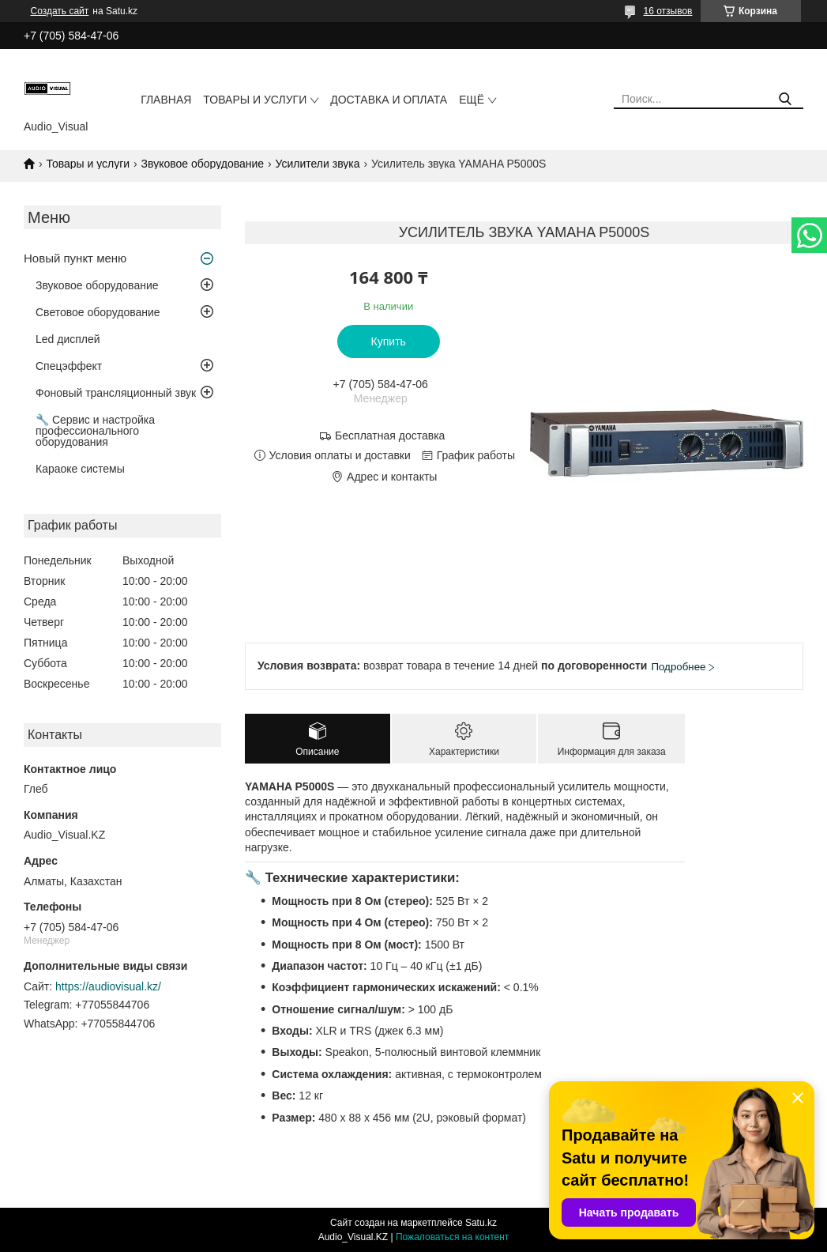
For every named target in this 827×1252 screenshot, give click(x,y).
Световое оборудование (98, 312)
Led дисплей (68, 339)
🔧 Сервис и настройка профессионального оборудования (95, 430)
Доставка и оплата (388, 99)
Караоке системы (80, 468)
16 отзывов (667, 11)
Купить (388, 341)
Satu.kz (481, 1222)
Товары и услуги (254, 99)
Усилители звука (318, 163)
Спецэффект (69, 366)
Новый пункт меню (75, 258)
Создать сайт (60, 11)
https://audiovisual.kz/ (108, 986)
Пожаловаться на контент (452, 1237)
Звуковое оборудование (203, 163)
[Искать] (785, 99)
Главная (166, 99)
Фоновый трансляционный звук (116, 393)
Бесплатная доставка (390, 435)
